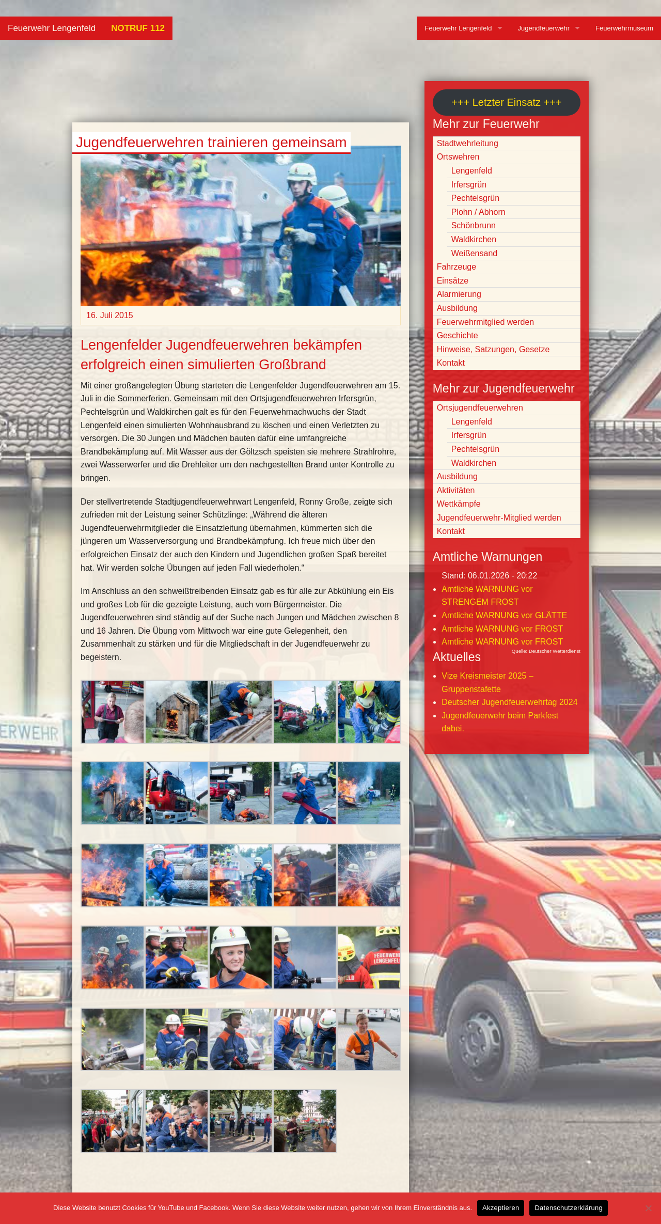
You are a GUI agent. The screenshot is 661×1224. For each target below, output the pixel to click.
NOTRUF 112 (138, 28)
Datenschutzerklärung (568, 1208)
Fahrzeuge (457, 266)
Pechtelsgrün (475, 198)
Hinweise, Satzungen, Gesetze (493, 349)
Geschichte (457, 335)
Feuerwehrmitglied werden (485, 322)
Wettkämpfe (459, 503)
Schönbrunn (473, 225)
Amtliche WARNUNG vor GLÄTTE (504, 615)
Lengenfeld (471, 170)
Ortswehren (458, 156)
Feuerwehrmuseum (624, 28)
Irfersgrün (468, 184)
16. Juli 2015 (109, 315)
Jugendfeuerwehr (544, 28)
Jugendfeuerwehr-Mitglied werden (499, 517)
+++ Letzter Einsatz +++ (506, 102)
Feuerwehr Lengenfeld (52, 28)
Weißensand (474, 253)
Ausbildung (457, 308)
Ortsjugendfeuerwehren (480, 407)
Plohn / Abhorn (478, 212)
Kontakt (451, 362)
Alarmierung (459, 294)
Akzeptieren (500, 1208)
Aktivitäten (456, 490)
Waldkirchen (473, 239)
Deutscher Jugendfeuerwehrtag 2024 (509, 702)
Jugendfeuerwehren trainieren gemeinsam (211, 142)
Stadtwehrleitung (467, 143)
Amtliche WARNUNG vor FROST (502, 628)
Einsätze (452, 280)
